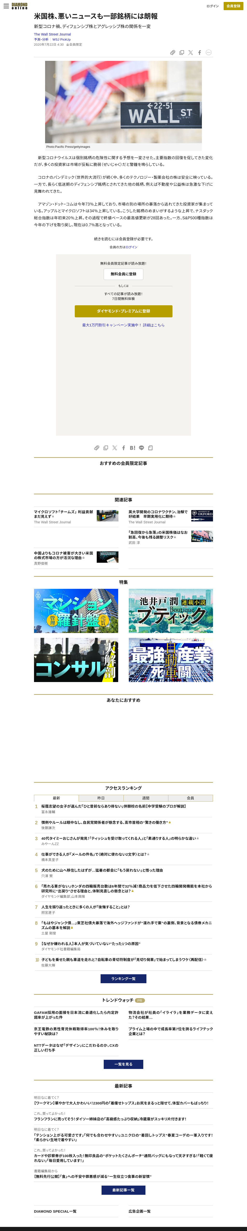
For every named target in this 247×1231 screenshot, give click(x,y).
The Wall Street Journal (52, 34)
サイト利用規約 (29, 1184)
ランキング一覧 (123, 877)
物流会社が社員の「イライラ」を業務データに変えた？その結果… (171, 913)
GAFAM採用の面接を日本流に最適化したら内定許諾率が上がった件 (76, 913)
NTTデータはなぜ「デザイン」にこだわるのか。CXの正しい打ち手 (76, 946)
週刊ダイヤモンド (115, 1168)
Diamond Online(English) (121, 1160)
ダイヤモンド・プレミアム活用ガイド (42, 1176)
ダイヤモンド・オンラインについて (43, 1150)
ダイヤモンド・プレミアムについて (40, 1168)
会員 (190, 697)
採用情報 (199, 1176)
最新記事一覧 (123, 1089)
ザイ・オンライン (114, 1193)
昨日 (101, 697)
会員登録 (233, 6)
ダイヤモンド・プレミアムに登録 (123, 311)
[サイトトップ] (18, 6)
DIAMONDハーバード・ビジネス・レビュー (132, 1176)
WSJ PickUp (62, 39)
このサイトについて (31, 1160)
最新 (56, 697)
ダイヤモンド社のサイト (121, 1150)
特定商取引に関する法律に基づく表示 (44, 1193)
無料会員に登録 (124, 274)
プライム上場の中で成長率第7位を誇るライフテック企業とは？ (171, 929)
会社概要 (199, 1168)
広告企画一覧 (140, 1110)
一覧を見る (124, 963)
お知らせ (199, 1184)
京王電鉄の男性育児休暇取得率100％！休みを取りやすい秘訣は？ (76, 929)
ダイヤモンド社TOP (206, 1160)
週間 (146, 697)
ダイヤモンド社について (210, 1150)
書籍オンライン (113, 1184)
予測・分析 (41, 39)
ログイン (213, 6)
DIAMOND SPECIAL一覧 (55, 1110)
